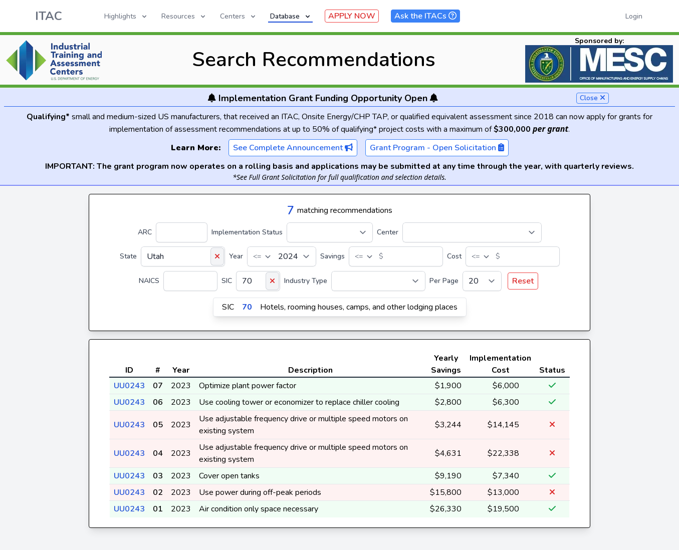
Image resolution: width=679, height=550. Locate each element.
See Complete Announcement (293, 147)
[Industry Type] (378, 281)
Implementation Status (247, 232)
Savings (332, 256)
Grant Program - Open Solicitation (437, 147)
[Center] (472, 232)
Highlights (126, 16)
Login (633, 16)
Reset (523, 281)
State (128, 256)
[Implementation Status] (330, 232)
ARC (145, 232)
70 (247, 307)
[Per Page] (482, 281)
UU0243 (129, 385)
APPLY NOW (351, 16)
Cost (454, 256)
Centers (238, 16)
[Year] (281, 256)
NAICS (149, 281)
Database (291, 16)
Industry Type (305, 281)
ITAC (48, 16)
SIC (226, 281)
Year (236, 256)
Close (592, 98)
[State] (183, 256)
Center (387, 232)
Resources (184, 16)
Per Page (444, 281)
